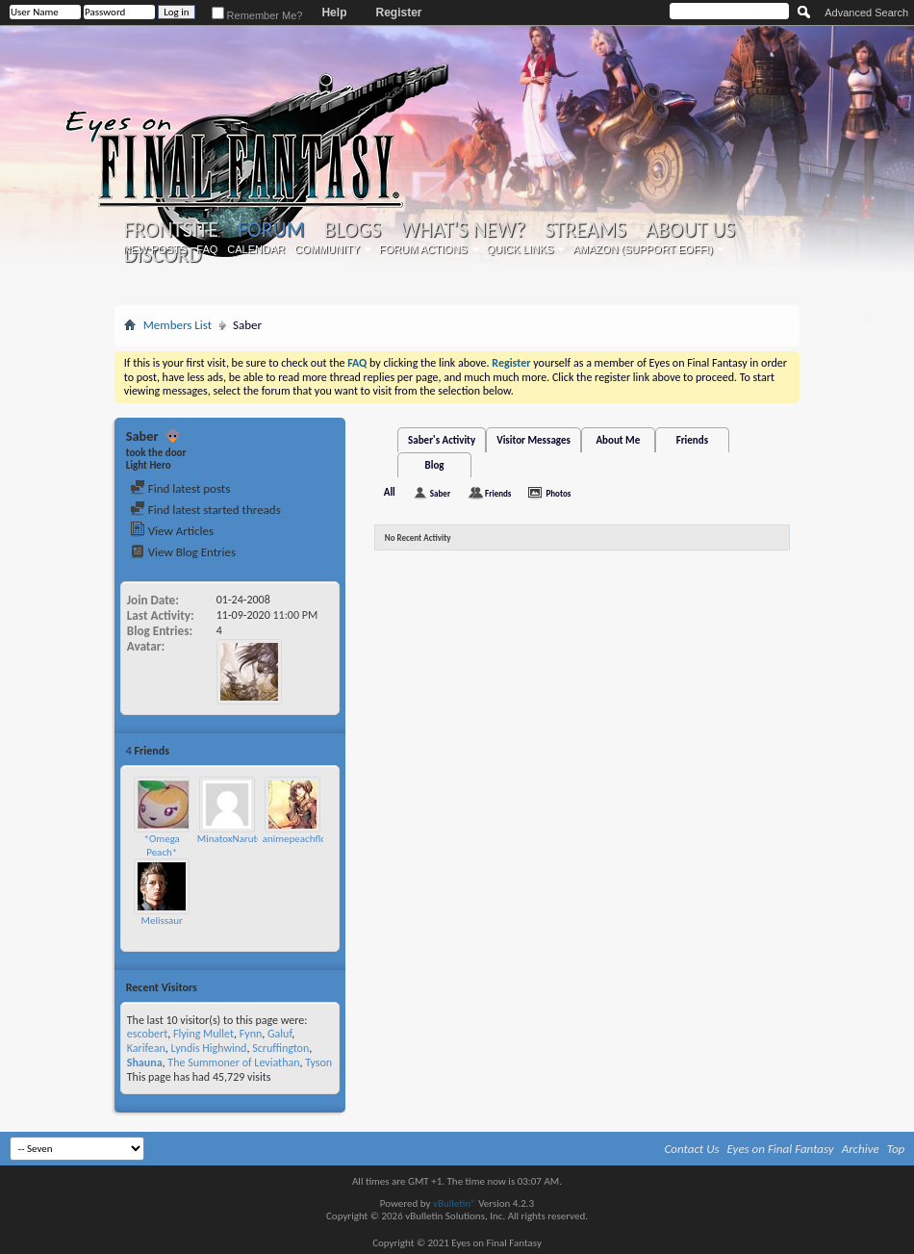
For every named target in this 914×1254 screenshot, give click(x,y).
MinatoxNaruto (230, 838)
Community (327, 249)
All (389, 492)
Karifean (146, 1048)
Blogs (352, 230)
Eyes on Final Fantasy (780, 1148)
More (322, 750)
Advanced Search (866, 12)
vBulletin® (454, 1203)
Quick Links (520, 249)
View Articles (172, 531)
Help (333, 12)
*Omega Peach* (162, 845)
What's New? (462, 230)
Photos (558, 493)
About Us (690, 230)
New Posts (155, 249)
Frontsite (171, 230)
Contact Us (692, 1148)
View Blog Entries (183, 552)
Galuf (279, 1033)
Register (398, 12)
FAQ (206, 249)
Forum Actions (423, 249)
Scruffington (280, 1048)
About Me (618, 440)
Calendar (256, 249)
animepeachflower (303, 838)
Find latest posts (180, 488)
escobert (147, 1033)
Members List (177, 325)
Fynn (251, 1033)
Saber (440, 493)
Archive (860, 1148)
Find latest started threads (205, 509)
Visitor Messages (533, 440)
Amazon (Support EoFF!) (642, 249)
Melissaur (162, 920)
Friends (692, 440)
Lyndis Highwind (209, 1048)
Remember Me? (257, 15)
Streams (585, 230)
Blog (434, 465)
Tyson (318, 1062)
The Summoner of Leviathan (233, 1062)
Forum (271, 230)
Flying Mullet (203, 1033)
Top (896, 1148)
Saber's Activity (441, 440)
